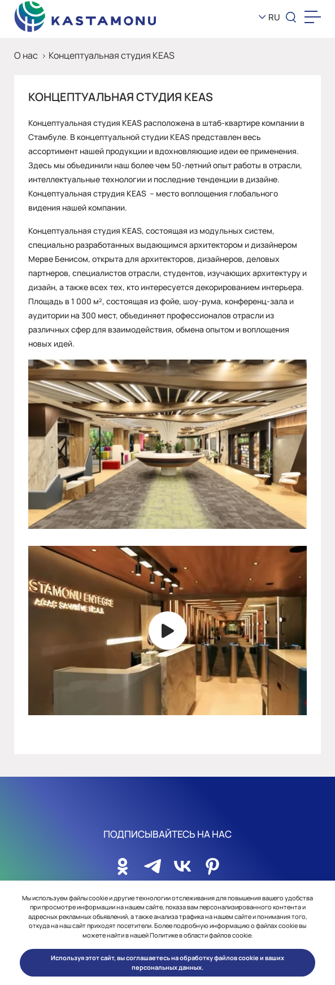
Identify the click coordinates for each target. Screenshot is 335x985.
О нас (26, 55)
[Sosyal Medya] (122, 863)
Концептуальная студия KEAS (112, 55)
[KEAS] (85, 17)
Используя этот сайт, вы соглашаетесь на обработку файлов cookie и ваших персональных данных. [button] (167, 962)
